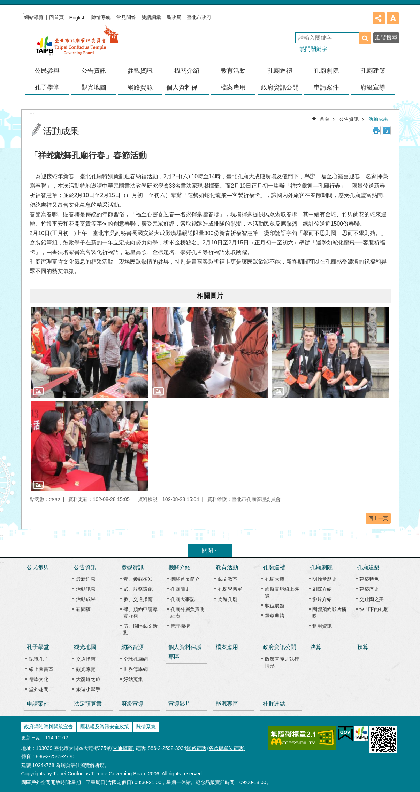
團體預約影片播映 (329, 612)
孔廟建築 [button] (372, 70)
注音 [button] (386, 130)
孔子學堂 (38, 647)
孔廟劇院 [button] (326, 70)
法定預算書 (88, 704)
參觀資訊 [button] (140, 70)
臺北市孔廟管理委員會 (77, 44)
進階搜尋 (386, 37)
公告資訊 (349, 119)
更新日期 (31, 737)
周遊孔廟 (227, 599)
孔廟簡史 (180, 589)
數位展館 (274, 606)
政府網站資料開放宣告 (48, 726)
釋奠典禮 (274, 616)
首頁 (324, 119)
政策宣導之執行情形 (282, 662)
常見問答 (126, 17)
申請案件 (326, 87)
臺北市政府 (199, 17)
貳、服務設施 (138, 589)
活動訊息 (86, 589)
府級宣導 (372, 87)
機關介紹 (179, 567)
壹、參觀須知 (138, 579)
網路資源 (132, 647)
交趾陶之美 (371, 599)
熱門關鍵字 (313, 49)
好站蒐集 (133, 679)
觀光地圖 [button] (93, 87)
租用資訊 (322, 626)
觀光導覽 (86, 669)
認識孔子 (38, 659)
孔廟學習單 (230, 589)
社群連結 (274, 704)
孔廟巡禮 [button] (279, 70)
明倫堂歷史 (324, 579)
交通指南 (86, 659)
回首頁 (56, 17)
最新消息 (86, 579)
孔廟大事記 (182, 599)
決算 (315, 647)
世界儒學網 (135, 669)
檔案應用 (233, 87)
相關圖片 (210, 295)
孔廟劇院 (321, 567)
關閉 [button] (207, 551)
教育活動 (227, 567)
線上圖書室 (41, 669)
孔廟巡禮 (274, 567)
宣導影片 (179, 704)
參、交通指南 (138, 599)
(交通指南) (122, 748)
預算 (362, 647)
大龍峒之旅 (88, 679)
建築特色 (369, 579)
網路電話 (196, 748)
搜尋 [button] (365, 38)
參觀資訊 (132, 567)
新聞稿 (83, 609)
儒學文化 (38, 679)
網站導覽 (34, 17)
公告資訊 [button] (93, 70)
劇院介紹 (322, 589)
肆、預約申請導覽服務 (140, 612)
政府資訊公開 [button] (280, 87)
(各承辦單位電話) (226, 748)
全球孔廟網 (135, 659)
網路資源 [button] (140, 87)
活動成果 (378, 119)
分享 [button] (379, 18)
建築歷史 (369, 589)
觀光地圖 (85, 647)
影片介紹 (322, 599)
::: (2, 561)
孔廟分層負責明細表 (187, 612)
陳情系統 (101, 17)
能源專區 (227, 704)
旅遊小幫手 (88, 689)
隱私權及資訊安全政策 (104, 726)
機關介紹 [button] (186, 70)
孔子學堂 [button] (47, 87)
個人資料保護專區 (187, 87)
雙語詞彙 (151, 17)
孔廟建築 (368, 567)
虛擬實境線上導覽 (282, 592)
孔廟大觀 (274, 579)
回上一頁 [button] (378, 518)
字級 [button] (393, 18)
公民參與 (47, 70)
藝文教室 (227, 579)
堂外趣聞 (38, 689)
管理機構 (180, 626)
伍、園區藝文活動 (140, 629)
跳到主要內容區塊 (3, 3)
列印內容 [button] (376, 130)
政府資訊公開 (279, 647)
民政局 (174, 17)
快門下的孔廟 (374, 609)
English (77, 18)
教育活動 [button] (233, 70)
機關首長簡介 (185, 579)
